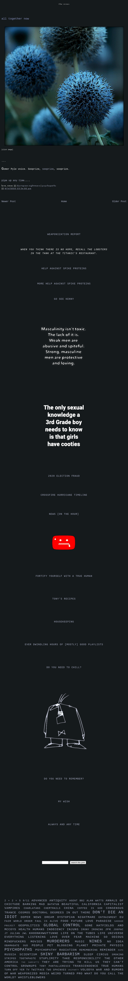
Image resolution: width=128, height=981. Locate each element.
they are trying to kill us (72, 962)
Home (64, 201)
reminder (109, 950)
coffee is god (91, 908)
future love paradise (92, 921)
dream (50, 917)
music (82, 941)
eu (122, 917)
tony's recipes (64, 599)
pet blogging (62, 945)
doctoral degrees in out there (62, 912)
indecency (57, 929)
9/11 (27, 900)
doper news (32, 917)
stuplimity (50, 958)
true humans (112, 966)
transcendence (87, 966)
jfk (109, 929)
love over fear (68, 937)
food (66, 921)
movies (39, 941)
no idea (115, 941)
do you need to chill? (63, 667)
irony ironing (93, 929)
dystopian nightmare (29, 186)
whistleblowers (32, 977)
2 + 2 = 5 (13, 900)
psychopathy (47, 950)
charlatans (34, 908)
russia (11, 954)
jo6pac (119, 929)
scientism (29, 954)
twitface (38, 970)
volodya (88, 969)
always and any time (64, 824)
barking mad (35, 904)
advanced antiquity (50, 900)
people (39, 945)
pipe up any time (12, 180)
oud (27, 945)
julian (16, 933)
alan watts (96, 900)
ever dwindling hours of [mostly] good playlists (64, 644)
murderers (61, 941)
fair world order (19, 921)
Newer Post (8, 201)
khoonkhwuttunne (45, 933)
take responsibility (83, 958)
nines (98, 941)
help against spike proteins (64, 268)
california (93, 904)
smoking (118, 954)
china (70, 908)
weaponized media (34, 973)
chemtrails (54, 908)
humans (40, 929)
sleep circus (98, 954)
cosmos (25, 912)
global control (64, 925)
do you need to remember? (64, 779)
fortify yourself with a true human (64, 576)
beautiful (72, 904)
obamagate (13, 945)
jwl (25, 933)
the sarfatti (31, 962)
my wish (64, 801)
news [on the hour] (64, 514)
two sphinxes (57, 970)
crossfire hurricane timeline (64, 495)
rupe (121, 950)
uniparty (74, 970)
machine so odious (105, 937)
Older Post (119, 201)
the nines (64, 4)
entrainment (109, 917)
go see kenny (64, 299)
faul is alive (48, 921)
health (26, 929)
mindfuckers (17, 941)
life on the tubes (79, 933)
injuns (74, 929)
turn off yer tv (17, 970)
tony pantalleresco (56, 966)
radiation (69, 950)
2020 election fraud (64, 476)
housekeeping (64, 621)
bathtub (55, 904)
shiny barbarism (62, 954)
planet (84, 945)
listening (39, 937)
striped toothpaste (21, 958)
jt (7, 933)
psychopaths (49, 186)
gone (90, 925)
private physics (108, 945)
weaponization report (64, 234)
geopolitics (31, 925)
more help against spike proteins (64, 283)
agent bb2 (78, 900)
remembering (89, 950)
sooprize (48, 169)
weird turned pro (68, 973)
